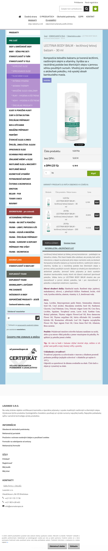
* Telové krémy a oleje (73, 36)
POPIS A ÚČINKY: (51, 243)
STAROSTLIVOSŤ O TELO (57, 36)
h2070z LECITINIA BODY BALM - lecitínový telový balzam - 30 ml (66, 202)
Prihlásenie (78, 2)
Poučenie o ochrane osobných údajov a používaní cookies (25, 437)
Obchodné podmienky (66, 16)
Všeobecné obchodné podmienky (15, 429)
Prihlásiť (6, 458)
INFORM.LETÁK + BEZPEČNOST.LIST (59, 248)
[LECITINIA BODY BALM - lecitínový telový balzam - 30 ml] (72, 84)
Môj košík (6, 467)
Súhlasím (73, 546)
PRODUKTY (32, 20)
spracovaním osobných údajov (28, 325)
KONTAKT (90, 16)
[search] (86, 8)
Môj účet (6, 471)
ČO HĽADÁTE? (51, 20)
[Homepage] (20, 16)
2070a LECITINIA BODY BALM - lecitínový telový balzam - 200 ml (66, 228)
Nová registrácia (91, 2)
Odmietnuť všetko (54, 546)
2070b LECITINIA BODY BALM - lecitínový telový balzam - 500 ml (66, 215)
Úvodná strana (30, 16)
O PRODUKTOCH (47, 16)
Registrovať (7, 463)
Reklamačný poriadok (11, 433)
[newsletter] (37, 318)
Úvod (45, 36)
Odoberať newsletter (16, 311)
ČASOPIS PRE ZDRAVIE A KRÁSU (23, 337)
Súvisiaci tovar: (70, 243)
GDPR (80, 16)
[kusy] (47, 173)
